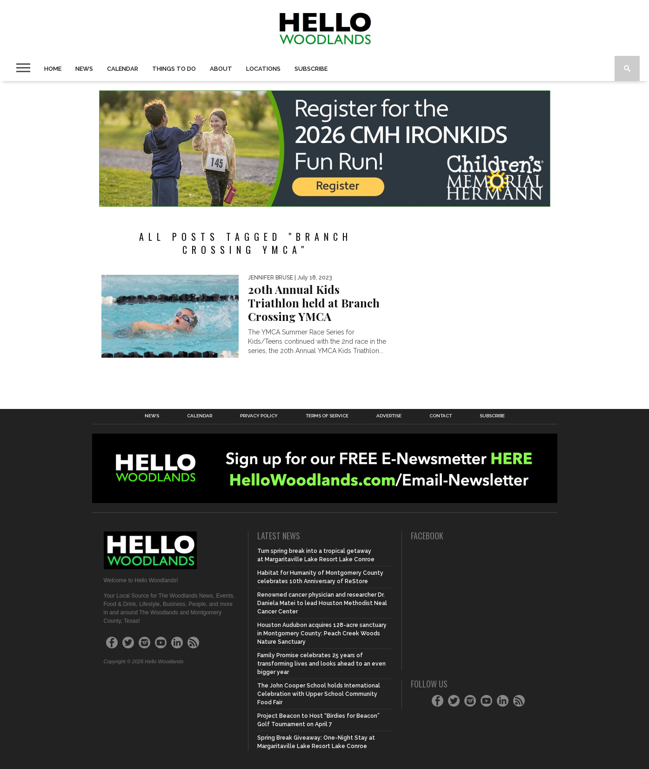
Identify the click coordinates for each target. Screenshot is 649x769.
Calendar (122, 68)
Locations (263, 68)
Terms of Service (327, 416)
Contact (440, 416)
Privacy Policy (259, 416)
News (84, 68)
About (221, 68)
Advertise (388, 416)
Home (52, 68)
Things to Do (174, 68)
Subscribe (311, 68)
